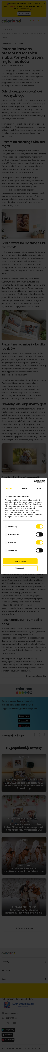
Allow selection (20, 568)
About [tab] (39, 488)
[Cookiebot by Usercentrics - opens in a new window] (34, 481)
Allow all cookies (20, 561)
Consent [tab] (9, 488)
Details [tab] (24, 488)
